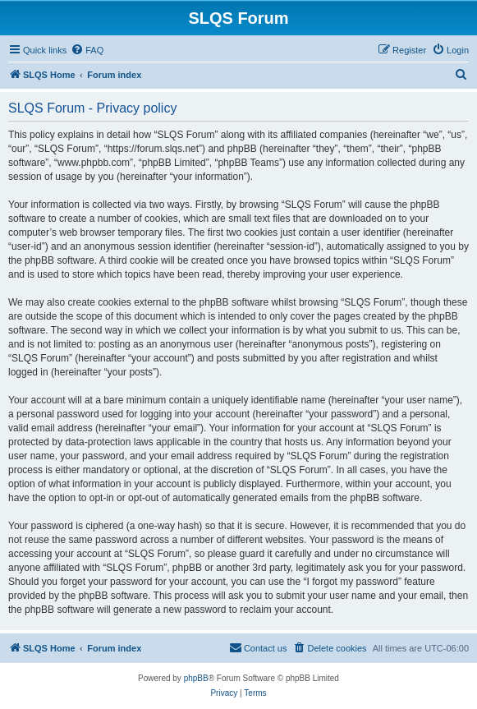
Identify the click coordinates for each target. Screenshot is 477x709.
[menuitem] (87, 50)
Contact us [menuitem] (258, 647)
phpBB (196, 678)
